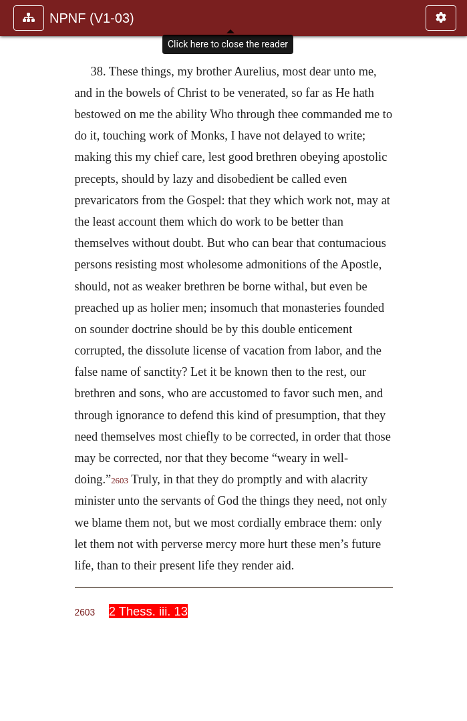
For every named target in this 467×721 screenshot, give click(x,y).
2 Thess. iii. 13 (148, 611)
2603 (119, 480)
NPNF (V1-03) (91, 18)
